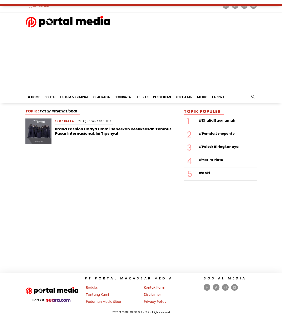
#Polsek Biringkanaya (219, 146)
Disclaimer (152, 294)
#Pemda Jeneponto (217, 133)
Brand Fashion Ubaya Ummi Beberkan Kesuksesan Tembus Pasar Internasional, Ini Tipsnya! (113, 131)
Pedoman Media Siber (104, 301)
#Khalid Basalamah (217, 120)
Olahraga (101, 97)
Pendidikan (162, 97)
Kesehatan (183, 97)
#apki (204, 173)
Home (34, 97)
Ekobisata (122, 97)
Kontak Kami (154, 287)
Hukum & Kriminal (74, 97)
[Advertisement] (141, 59)
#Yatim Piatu (211, 159)
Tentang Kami (97, 294)
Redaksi (92, 287)
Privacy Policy (155, 301)
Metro (202, 97)
